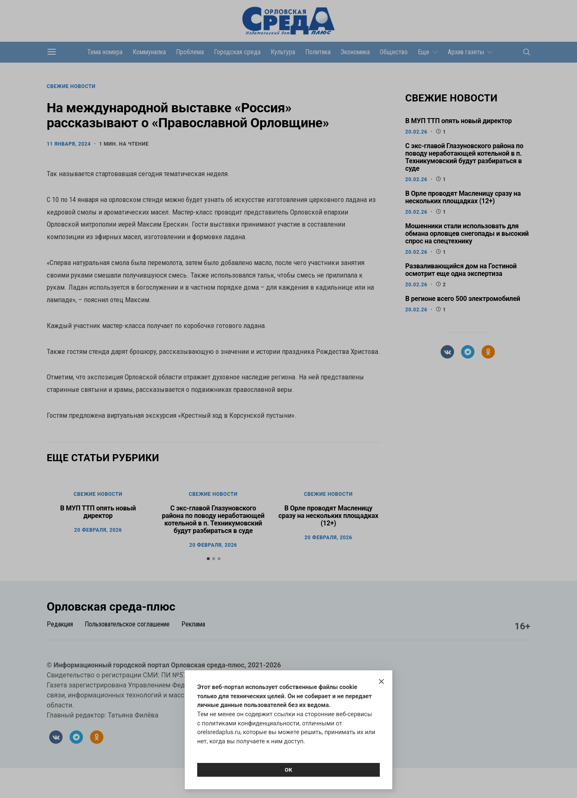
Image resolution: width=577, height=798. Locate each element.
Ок (288, 770)
